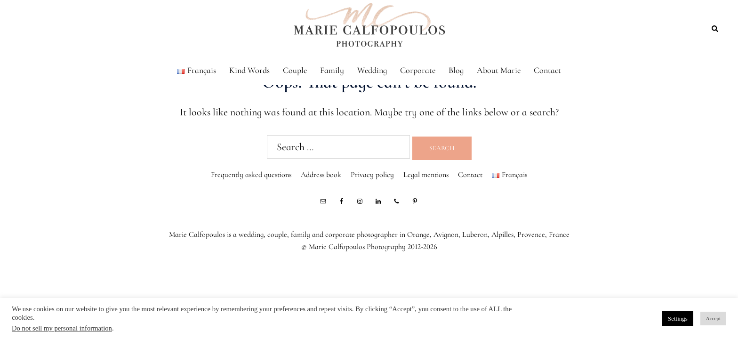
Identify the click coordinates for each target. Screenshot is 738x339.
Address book (321, 174)
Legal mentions (426, 174)
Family (332, 70)
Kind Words (249, 70)
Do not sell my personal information (62, 328)
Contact (547, 70)
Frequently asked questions (251, 174)
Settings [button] (678, 318)
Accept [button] (713, 318)
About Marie (499, 70)
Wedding (372, 70)
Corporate (417, 70)
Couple (295, 70)
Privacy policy (372, 174)
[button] (715, 28)
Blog (456, 70)
